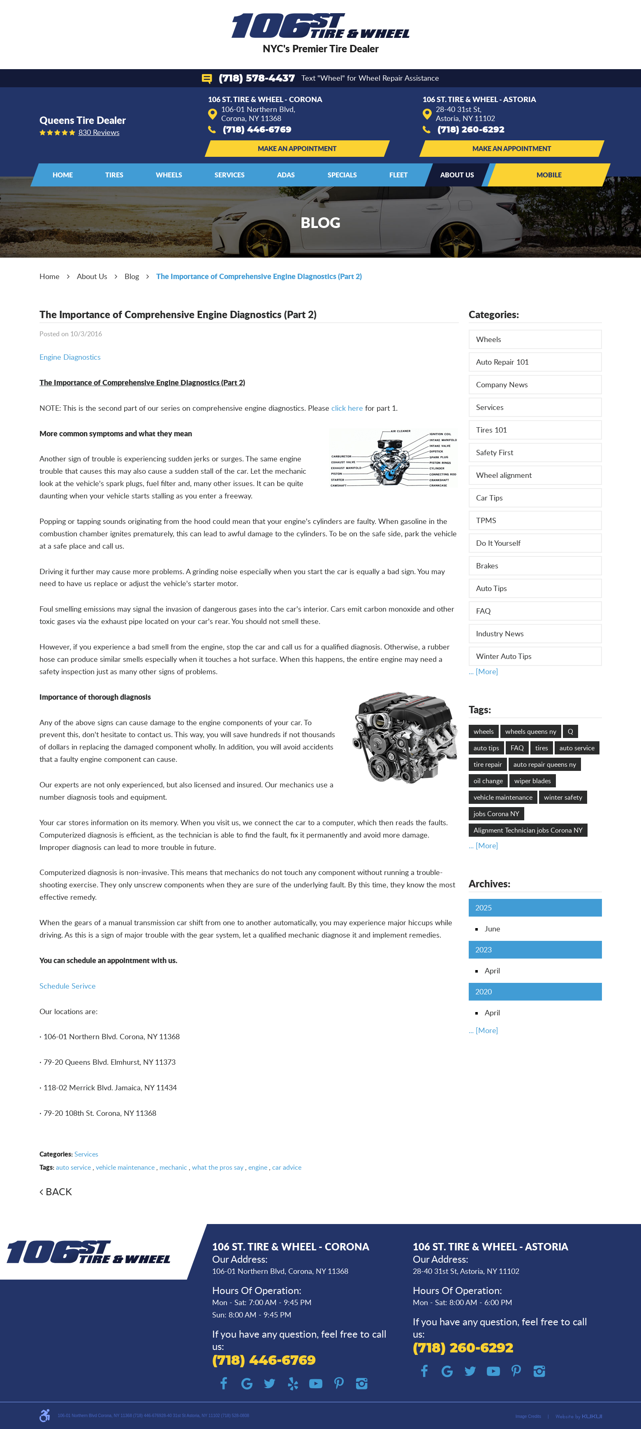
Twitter (269, 1383)
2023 (483, 949)
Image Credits (528, 1416)
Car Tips (489, 498)
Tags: (480, 709)
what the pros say (217, 1167)
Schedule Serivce (67, 986)
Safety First (494, 452)
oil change (488, 780)
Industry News (500, 633)
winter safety (563, 797)
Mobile (549, 174)
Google (246, 1383)
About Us (457, 174)
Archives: (489, 883)
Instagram (361, 1383)
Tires (114, 174)
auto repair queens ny (545, 764)
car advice (286, 1167)
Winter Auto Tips (504, 656)
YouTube (315, 1383)
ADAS (286, 174)
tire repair (488, 764)
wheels (484, 731)
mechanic (173, 1167)
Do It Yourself (498, 543)
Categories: (494, 314)
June (492, 928)
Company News (502, 384)
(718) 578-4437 (257, 79)
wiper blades (532, 780)
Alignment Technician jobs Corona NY (528, 830)
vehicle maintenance (125, 1167)
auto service (73, 1167)
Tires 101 (491, 430)
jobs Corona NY (496, 813)
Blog (132, 276)
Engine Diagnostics (70, 357)
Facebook (223, 1383)
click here (347, 408)
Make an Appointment (297, 148)
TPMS (486, 520)
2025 (483, 907)
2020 (483, 991)
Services (230, 174)
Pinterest (338, 1383)
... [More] (483, 671)
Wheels (169, 174)
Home (63, 174)
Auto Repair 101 (502, 362)
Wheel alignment (504, 475)
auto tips (486, 747)
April (492, 970)
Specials (342, 174)
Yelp (292, 1383)
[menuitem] (62, 174)
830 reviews (99, 132)
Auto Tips (491, 588)
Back (59, 1191)
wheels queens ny (530, 731)
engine (257, 1167)
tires (541, 747)
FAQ (483, 611)
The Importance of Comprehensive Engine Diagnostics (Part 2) (259, 276)
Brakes (487, 565)
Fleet (398, 174)
